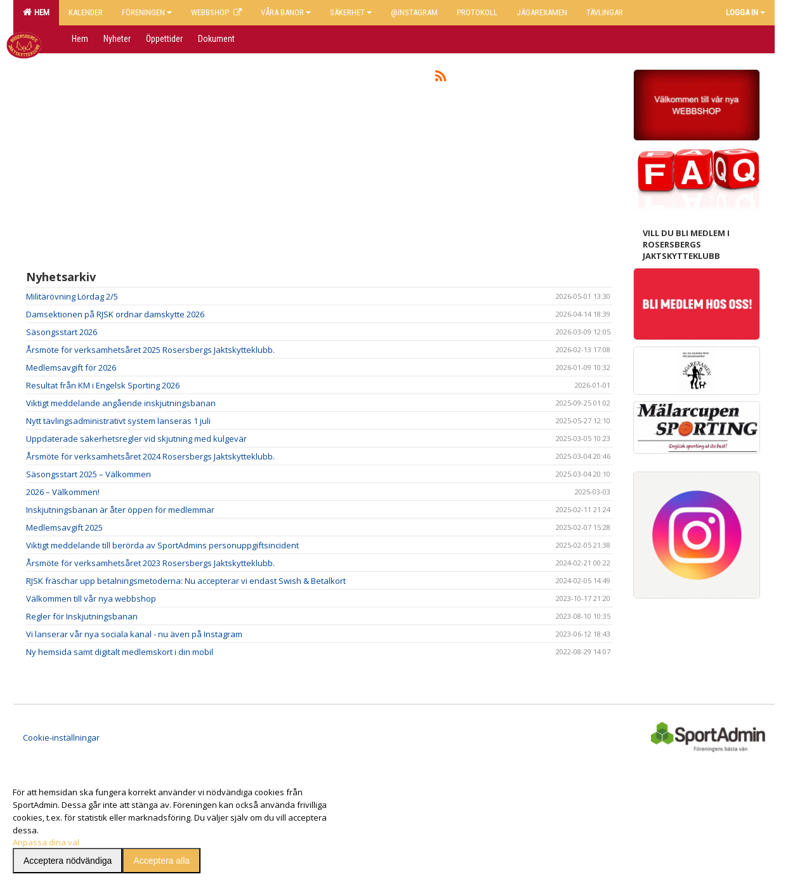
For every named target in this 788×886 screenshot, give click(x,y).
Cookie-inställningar (61, 737)
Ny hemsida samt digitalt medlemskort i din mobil (119, 652)
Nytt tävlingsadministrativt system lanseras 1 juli (118, 420)
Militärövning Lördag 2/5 (72, 296)
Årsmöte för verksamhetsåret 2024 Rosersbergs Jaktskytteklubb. (150, 456)
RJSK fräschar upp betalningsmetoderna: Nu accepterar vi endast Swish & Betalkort (186, 580)
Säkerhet (351, 12)
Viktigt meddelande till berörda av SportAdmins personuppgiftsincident (162, 545)
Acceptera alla (161, 861)
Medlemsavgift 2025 (64, 527)
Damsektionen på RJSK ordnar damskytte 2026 (115, 314)
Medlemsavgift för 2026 (71, 367)
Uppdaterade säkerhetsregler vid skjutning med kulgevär (136, 438)
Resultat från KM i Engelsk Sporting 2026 (103, 385)
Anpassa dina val (46, 842)
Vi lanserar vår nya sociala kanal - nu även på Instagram (134, 634)
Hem (36, 12)
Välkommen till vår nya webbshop (91, 598)
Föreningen (147, 12)
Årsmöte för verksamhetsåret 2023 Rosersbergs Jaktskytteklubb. (150, 563)
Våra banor (286, 12)
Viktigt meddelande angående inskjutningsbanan (121, 403)
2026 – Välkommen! (63, 492)
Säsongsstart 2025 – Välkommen (88, 474)
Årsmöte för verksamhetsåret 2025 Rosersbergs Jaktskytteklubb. (150, 349)
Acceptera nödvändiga (67, 861)
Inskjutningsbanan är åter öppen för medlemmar (120, 509)
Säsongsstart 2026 (61, 332)
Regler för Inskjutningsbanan (82, 616)
